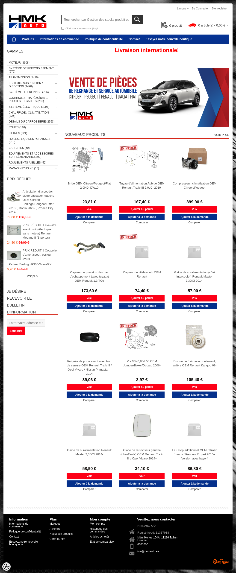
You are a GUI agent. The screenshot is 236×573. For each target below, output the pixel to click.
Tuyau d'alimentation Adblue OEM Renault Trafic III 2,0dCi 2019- (142, 185)
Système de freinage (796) (29, 92)
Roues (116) (17, 127)
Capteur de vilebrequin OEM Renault (142, 274)
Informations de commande (59, 39)
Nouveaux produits (61, 533)
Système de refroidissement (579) (31, 70)
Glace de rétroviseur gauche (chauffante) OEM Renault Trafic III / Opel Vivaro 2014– (142, 454)
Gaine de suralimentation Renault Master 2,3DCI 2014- (89, 452)
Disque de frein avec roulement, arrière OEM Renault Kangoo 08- (194, 363)
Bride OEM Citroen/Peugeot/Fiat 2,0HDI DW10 (89, 185)
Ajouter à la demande (89, 217)
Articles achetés (99, 536)
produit (171, 25)
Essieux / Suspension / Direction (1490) (26, 85)
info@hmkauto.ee (148, 551)
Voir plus (32, 276)
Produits (28, 39)
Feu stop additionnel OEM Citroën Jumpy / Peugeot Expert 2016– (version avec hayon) (194, 454)
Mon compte (97, 523)
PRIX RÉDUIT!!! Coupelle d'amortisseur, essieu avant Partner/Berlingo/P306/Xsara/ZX (33, 257)
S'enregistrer (219, 8)
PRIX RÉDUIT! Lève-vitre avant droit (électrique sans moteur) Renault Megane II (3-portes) (39, 231)
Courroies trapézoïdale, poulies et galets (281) (28, 99)
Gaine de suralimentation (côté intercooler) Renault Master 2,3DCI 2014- (194, 276)
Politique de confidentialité (104, 39)
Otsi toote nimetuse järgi (81, 28)
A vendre (55, 528)
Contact (134, 39)
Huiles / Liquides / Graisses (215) (29, 140)
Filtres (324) (18, 133)
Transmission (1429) (23, 77)
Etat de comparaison (102, 541)
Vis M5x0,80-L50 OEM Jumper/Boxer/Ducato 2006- (142, 363)
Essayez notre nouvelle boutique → (170, 39)
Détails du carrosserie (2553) (32, 121)
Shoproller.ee (221, 561)
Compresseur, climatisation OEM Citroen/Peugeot (194, 185)
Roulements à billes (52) (27, 162)
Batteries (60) (19, 147)
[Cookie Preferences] (6, 566)
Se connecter (200, 8)
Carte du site (57, 539)
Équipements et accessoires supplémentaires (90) (31, 155)
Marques (55, 523)
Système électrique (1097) (29, 106)
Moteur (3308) (19, 62)
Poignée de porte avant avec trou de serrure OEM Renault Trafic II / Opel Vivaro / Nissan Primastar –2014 (89, 367)
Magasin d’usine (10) (24, 168)
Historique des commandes (99, 530)
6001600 (142, 544)
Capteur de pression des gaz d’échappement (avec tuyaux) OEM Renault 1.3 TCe (89, 276)
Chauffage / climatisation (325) (29, 114)
